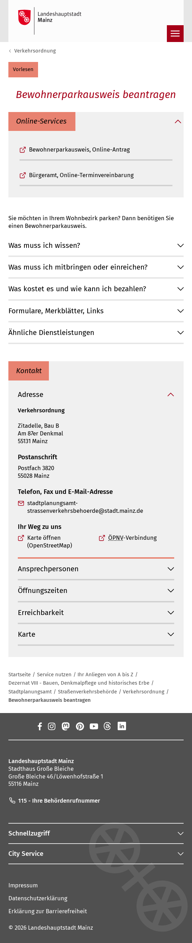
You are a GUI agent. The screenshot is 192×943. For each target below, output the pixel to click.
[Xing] (136, 726)
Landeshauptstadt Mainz (60, 927)
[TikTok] (150, 726)
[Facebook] (39, 726)
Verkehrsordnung (35, 51)
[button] (23, 69)
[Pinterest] (80, 726)
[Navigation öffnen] (175, 33)
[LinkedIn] (122, 726)
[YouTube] (94, 726)
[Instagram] (51, 726)
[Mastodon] (65, 726)
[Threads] (108, 726)
